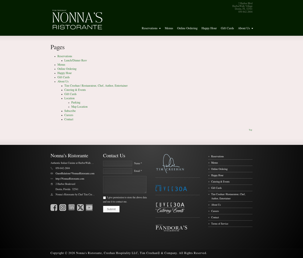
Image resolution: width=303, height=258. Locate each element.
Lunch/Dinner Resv (75, 60)
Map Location (79, 106)
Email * (138, 171)
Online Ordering (187, 28)
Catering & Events (75, 90)
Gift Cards (227, 28)
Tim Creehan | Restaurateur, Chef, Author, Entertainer (96, 85)
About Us (244, 28)
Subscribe (70, 111)
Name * (138, 163)
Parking (75, 102)
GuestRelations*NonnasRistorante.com (75, 173)
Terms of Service (219, 223)
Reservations (150, 28)
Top (250, 130)
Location (69, 98)
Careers (68, 115)
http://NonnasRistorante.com (70, 178)
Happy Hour (209, 28)
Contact (68, 119)
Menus (169, 28)
